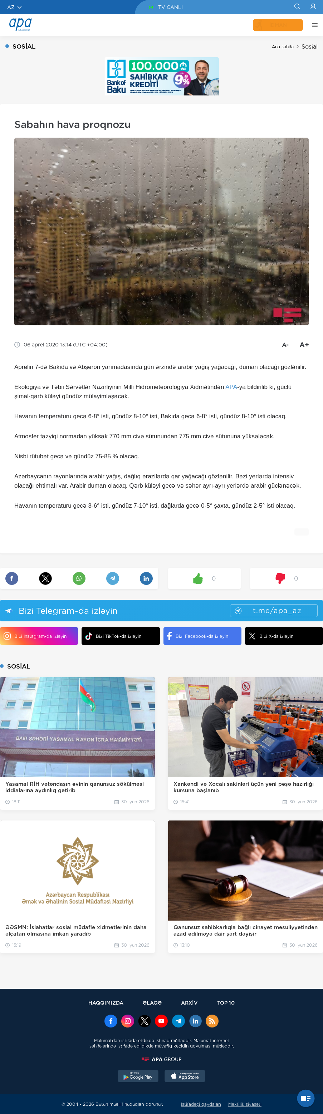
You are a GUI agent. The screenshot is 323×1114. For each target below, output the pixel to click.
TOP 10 (226, 1003)
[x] (144, 1022)
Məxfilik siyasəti (244, 1104)
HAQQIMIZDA (105, 1003)
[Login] (313, 7)
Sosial (310, 46)
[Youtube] (161, 1022)
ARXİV (189, 1003)
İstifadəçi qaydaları (201, 1104)
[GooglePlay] (138, 1077)
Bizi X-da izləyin (271, 636)
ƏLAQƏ (152, 1003)
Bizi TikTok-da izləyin (113, 636)
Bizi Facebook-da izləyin (197, 636)
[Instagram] (127, 1022)
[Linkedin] (195, 1022)
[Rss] (212, 1022)
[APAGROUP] (161, 1059)
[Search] (297, 7)
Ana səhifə (283, 46)
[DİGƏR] (313, 25)
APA (231, 387)
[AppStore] (185, 1077)
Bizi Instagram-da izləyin (35, 636)
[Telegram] (178, 1022)
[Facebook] (110, 1022)
